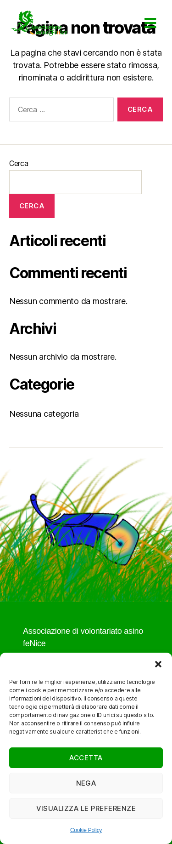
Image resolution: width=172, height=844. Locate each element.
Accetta (86, 757)
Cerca (18, 163)
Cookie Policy (86, 830)
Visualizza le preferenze (86, 808)
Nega (86, 783)
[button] (158, 664)
